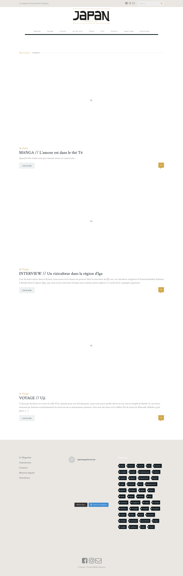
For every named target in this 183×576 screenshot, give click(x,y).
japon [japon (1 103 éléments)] (152, 490)
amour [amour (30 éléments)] (131, 466)
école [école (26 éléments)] (151, 527)
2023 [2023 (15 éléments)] (122, 466)
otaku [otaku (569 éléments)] (132, 515)
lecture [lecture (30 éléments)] (140, 496)
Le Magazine (25, 457)
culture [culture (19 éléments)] (122, 478)
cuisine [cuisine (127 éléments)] (156, 472)
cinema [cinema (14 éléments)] (158, 466)
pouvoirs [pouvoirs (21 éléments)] (151, 515)
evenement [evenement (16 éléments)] (144, 478)
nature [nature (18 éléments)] (122, 515)
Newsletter (24, 477)
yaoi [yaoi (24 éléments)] (143, 527)
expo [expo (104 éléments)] (122, 484)
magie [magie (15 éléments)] (146, 502)
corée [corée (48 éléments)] (133, 472)
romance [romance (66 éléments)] (134, 521)
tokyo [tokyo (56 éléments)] (156, 521)
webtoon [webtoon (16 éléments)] (134, 527)
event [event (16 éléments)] (155, 478)
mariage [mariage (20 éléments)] (135, 509)
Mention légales (27, 472)
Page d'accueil (24, 53)
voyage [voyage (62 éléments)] (122, 527)
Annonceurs (25, 462)
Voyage (25, 269)
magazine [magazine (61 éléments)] (135, 502)
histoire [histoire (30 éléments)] (132, 490)
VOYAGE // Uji (32, 398)
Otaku (25, 148)
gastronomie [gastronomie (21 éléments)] (151, 484)
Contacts (23, 467)
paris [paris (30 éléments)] (141, 515)
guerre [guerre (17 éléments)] (122, 490)
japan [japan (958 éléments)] (142, 490)
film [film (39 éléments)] (140, 484)
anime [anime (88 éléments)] (141, 466)
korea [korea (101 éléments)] (122, 496)
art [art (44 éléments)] (149, 466)
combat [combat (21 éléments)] (123, 472)
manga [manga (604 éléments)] (156, 502)
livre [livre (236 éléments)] (149, 496)
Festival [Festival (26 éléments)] (131, 484)
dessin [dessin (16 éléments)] (133, 478)
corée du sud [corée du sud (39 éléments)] (144, 472)
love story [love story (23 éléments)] (123, 502)
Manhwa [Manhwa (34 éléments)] (123, 509)
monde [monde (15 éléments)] (145, 509)
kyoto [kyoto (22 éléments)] (131, 496)
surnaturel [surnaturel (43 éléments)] (145, 521)
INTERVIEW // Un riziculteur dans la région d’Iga (61, 273)
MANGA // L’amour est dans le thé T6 (51, 152)
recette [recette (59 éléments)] (122, 521)
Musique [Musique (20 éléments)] (156, 509)
